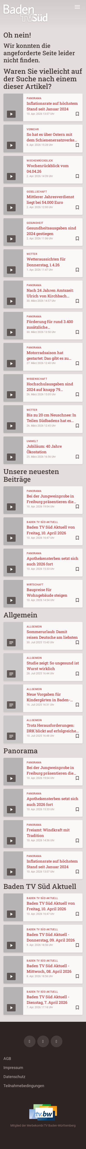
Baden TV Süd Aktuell (42, 522)
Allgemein (34, 626)
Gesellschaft (37, 191)
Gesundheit (35, 223)
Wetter (32, 254)
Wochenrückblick (40, 160)
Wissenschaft (37, 379)
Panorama (34, 98)
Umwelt (32, 441)
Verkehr (33, 129)
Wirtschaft (35, 584)
